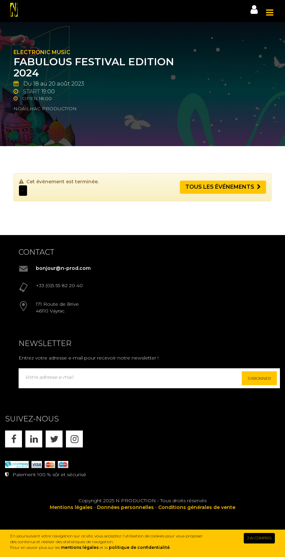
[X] (54, 439)
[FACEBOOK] (13, 439)
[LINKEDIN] (33, 439)
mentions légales (80, 547)
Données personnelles (125, 507)
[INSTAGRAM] (74, 439)
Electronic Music (42, 52)
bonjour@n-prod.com (63, 268)
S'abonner (259, 378)
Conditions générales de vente (196, 507)
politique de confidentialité (139, 547)
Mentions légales (71, 507)
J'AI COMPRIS (259, 538)
